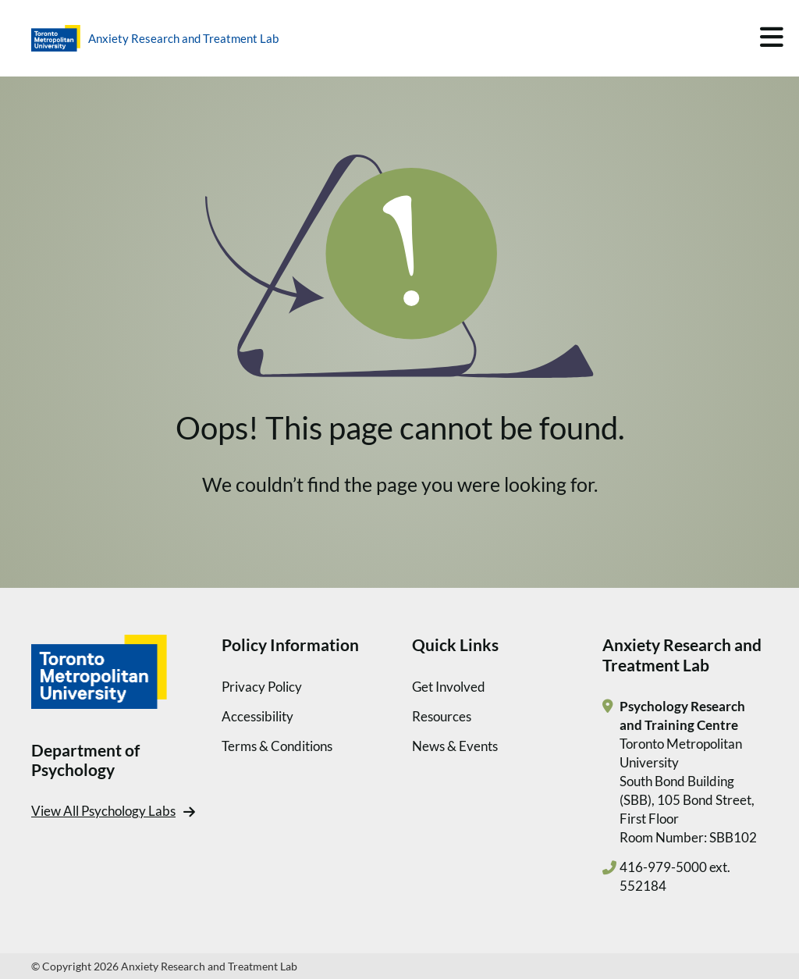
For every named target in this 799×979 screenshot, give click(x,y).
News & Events (455, 746)
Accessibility (257, 716)
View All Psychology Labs (103, 811)
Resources (441, 716)
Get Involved (448, 686)
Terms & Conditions (277, 746)
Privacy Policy (262, 686)
